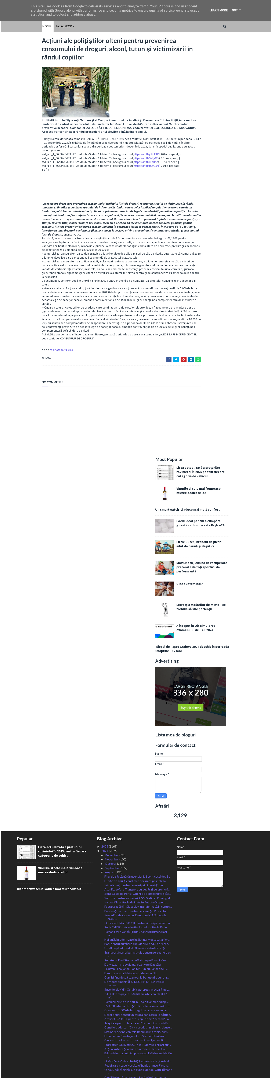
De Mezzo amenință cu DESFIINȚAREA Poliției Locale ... (134, 615)
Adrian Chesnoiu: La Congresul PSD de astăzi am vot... (136, 720)
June (108, 999)
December (112, 487)
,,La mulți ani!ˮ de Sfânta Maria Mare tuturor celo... (136, 933)
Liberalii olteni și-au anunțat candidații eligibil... (134, 760)
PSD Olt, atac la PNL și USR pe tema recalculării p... (137, 638)
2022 (105, 1029)
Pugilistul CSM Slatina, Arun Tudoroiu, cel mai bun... (137, 677)
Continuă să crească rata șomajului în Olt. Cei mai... (137, 747)
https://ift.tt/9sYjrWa (121, 162)
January (110, 1021)
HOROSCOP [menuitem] (39, 26)
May (108, 1004)
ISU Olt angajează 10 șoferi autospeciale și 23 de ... (137, 911)
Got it (236, 10)
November (112, 492)
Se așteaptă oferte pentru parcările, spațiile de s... (137, 974)
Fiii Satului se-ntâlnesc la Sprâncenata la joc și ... (135, 958)
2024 (105, 483)
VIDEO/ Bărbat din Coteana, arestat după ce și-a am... (136, 888)
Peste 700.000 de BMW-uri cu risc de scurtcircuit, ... (138, 815)
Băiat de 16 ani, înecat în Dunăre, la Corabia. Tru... (136, 848)
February (111, 1017)
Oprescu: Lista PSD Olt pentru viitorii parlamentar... (138, 555)
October (111, 496)
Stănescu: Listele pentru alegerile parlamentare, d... (138, 991)
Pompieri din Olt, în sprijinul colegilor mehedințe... (136, 634)
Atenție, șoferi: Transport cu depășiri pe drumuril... (137, 522)
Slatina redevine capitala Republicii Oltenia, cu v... (136, 664)
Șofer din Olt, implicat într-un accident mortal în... (136, 903)
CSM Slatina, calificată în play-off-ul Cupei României (138, 928)
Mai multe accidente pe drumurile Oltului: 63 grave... (133, 841)
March (109, 1012)
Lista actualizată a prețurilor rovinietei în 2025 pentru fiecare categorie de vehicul (225, 56)
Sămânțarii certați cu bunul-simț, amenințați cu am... (137, 894)
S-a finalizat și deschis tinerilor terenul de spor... (135, 827)
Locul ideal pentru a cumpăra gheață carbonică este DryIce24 (225, 107)
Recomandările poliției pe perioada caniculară (133, 916)
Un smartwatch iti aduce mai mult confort (212, 94)
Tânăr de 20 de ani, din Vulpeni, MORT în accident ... (138, 802)
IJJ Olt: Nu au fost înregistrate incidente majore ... (137, 869)
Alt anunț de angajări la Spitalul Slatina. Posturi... (135, 954)
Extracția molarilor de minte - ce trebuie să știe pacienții (225, 191)
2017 (105, 1051)
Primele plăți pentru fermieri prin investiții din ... (135, 517)
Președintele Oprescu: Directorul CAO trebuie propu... (135, 549)
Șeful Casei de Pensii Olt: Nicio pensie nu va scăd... (137, 526)
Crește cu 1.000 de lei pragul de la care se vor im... (136, 642)
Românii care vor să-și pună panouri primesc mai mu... (135, 565)
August (110, 504)
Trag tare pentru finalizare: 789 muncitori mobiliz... (137, 655)
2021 (105, 1034)
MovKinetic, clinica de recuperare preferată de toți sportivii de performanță (226, 151)
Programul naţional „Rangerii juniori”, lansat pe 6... (136, 601)
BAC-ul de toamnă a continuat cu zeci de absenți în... (138, 836)
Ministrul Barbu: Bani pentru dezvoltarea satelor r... (137, 941)
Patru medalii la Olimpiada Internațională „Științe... (137, 907)
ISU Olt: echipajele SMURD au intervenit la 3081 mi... (136, 627)
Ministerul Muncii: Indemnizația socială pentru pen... (138, 789)
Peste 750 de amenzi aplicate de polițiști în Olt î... (136, 861)
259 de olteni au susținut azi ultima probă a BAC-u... (137, 793)
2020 (105, 1038)
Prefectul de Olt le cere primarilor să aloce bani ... (136, 751)
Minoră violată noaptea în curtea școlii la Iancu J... (136, 810)
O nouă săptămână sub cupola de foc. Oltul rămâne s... (138, 703)
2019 (105, 1042)
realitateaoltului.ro (36, 357)
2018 (105, 1047)
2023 (105, 1025)
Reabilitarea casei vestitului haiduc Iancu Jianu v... (136, 697)
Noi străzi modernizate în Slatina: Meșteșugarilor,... (137, 572)
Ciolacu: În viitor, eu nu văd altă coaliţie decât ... (135, 672)
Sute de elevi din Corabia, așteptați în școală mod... (137, 622)
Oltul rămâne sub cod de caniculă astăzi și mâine (136, 785)
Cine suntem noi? (214, 168)
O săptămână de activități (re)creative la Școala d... (137, 693)
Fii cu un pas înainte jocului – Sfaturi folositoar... (135, 668)
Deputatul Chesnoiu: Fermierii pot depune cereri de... (136, 980)
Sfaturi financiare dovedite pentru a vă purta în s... (137, 755)
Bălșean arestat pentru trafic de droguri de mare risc (136, 766)
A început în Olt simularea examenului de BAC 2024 (220, 212)
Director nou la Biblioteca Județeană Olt (130, 605)
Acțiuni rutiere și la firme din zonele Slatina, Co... (135, 681)
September (112, 500)
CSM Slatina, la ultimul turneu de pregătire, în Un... (137, 738)
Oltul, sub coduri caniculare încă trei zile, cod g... (135, 986)
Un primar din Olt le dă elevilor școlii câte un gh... (136, 898)
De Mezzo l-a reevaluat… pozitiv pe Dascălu (132, 597)
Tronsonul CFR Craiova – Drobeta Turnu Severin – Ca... (137, 968)
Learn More (218, 10)
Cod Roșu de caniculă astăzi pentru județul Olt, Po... (138, 882)
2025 (105, 479)
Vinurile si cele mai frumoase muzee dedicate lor (223, 75)
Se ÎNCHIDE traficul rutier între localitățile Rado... (136, 559)
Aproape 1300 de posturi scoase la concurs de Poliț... (134, 821)
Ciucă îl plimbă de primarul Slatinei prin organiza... (136, 710)
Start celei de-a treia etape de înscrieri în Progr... (135, 873)
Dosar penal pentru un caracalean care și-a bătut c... (138, 647)
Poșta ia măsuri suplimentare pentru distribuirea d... (138, 937)
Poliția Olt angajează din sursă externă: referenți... (137, 852)
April (108, 1008)
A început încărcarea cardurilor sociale (129, 962)
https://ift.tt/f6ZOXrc (122, 169)
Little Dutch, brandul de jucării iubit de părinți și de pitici (224, 128)
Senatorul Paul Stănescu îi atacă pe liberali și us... (136, 592)
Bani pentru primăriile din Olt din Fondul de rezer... (137, 576)
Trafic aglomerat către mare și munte (128, 920)
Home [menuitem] (21, 26)
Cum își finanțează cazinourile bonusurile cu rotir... (136, 610)
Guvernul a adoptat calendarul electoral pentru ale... (138, 798)
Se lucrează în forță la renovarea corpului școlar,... (136, 865)
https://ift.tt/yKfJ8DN (122, 158)
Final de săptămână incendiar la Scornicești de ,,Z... (137, 509)
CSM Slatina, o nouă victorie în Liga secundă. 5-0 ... (137, 714)
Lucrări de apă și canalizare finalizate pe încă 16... (136, 513)
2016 (105, 1055)
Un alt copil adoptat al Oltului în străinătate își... (135, 580)
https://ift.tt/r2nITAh (121, 165)
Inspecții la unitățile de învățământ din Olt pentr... (136, 534)
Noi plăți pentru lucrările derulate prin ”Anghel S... (136, 856)
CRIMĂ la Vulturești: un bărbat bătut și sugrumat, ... (138, 806)
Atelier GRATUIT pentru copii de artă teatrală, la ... (137, 651)
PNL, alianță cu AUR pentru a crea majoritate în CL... (138, 780)
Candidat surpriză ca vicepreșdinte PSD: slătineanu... (130, 732)
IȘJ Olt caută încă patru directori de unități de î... (136, 772)
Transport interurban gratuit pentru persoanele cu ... (137, 586)
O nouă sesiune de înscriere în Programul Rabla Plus (135, 947)
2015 (105, 1059)
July (108, 995)
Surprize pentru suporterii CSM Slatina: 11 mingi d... (138, 530)
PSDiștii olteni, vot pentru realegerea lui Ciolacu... (136, 726)
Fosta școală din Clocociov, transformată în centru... (138, 539)
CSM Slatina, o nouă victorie (122, 878)
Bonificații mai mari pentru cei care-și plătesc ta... (136, 543)
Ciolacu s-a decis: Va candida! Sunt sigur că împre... (137, 831)
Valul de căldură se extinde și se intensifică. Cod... (137, 742)
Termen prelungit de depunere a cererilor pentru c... (138, 924)
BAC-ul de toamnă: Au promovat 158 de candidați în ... (138, 687)
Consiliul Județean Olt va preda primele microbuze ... (138, 660)
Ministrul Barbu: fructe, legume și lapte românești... (137, 776)
